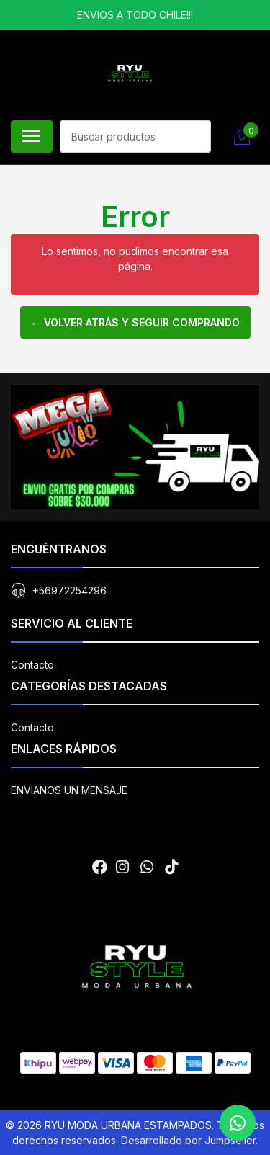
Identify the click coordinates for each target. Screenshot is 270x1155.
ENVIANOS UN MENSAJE (69, 790)
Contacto (32, 665)
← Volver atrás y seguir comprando (135, 322)
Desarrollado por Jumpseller (188, 1140)
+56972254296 (69, 590)
